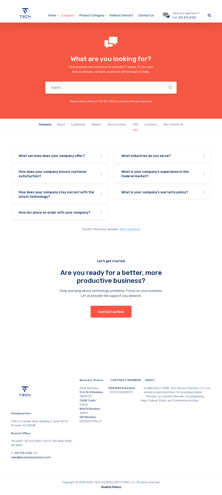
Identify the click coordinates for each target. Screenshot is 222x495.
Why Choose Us (173, 124)
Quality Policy (111, 487)
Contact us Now (111, 312)
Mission (96, 124)
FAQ (135, 124)
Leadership (78, 124)
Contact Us (146, 15)
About (61, 124)
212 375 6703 (187, 17)
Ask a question (130, 229)
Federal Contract (121, 15)
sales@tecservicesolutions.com (31, 457)
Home (52, 15)
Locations (150, 124)
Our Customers (116, 124)
